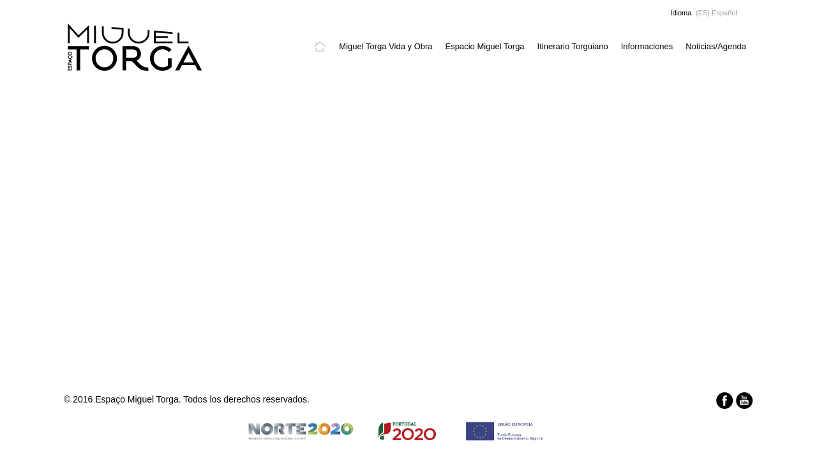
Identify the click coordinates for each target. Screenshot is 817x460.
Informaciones (647, 46)
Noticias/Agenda (716, 46)
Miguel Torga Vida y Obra (385, 46)
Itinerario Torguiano (572, 46)
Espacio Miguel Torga (485, 46)
